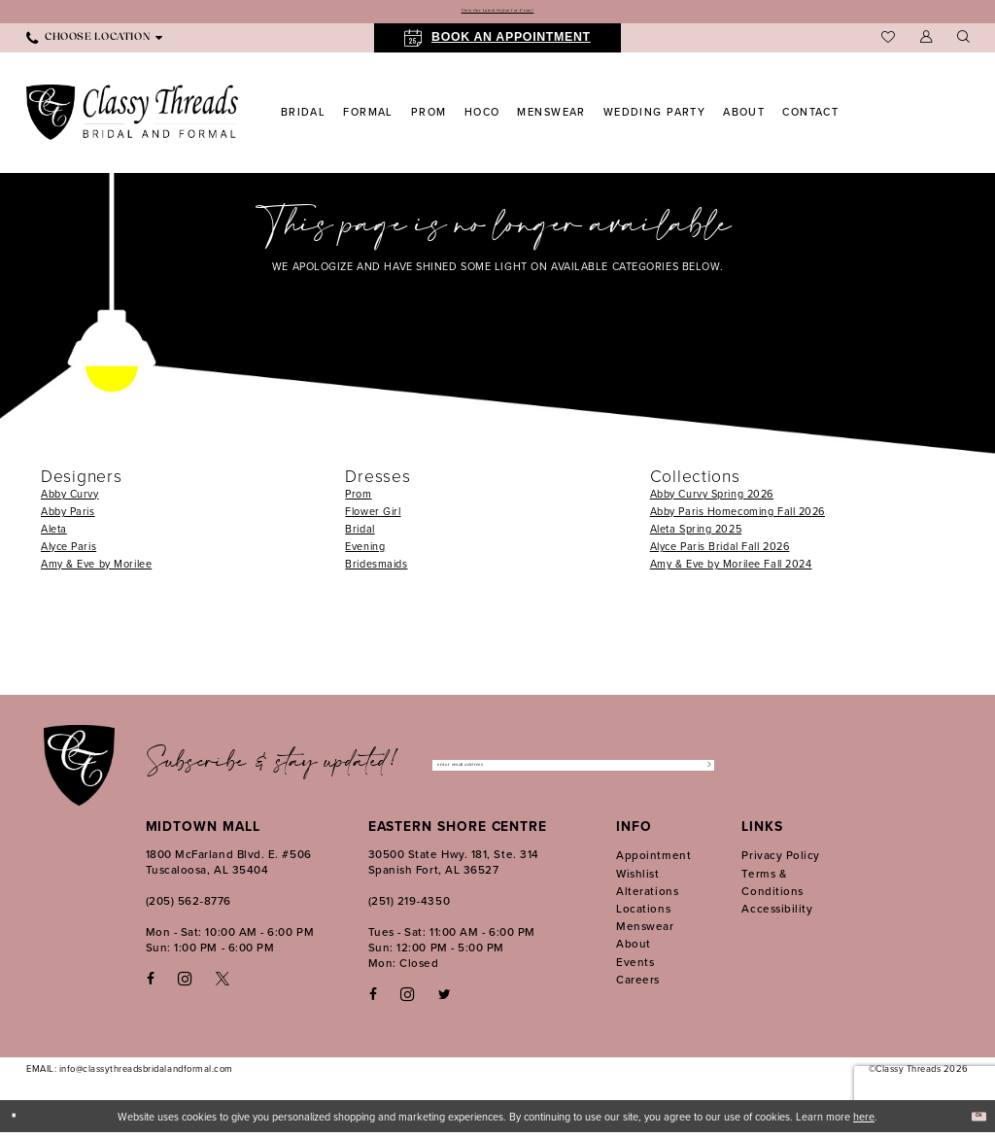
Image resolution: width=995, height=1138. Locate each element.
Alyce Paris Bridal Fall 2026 (720, 552)
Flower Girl (372, 517)
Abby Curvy (70, 499)
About (633, 950)
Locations (643, 914)
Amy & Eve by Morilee (96, 569)
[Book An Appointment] (497, 43)
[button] (926, 44)
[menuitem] (94, 44)
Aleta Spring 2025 (696, 534)
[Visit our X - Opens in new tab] (222, 985)
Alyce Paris (68, 552)
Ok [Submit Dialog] (971, 1121)
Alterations (647, 896)
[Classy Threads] (132, 118)
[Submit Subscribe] (700, 770)
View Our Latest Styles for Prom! (497, 14)
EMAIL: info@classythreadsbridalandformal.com (129, 1075)
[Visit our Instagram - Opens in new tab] (184, 984)
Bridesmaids (376, 569)
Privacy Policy (780, 861)
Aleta (54, 534)
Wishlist (637, 879)
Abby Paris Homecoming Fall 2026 (737, 517)
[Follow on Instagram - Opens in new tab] (407, 1000)
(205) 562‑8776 (188, 907)
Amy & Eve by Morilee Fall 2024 (731, 569)
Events (635, 967)
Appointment (653, 861)
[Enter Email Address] (572, 770)
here (864, 1122)
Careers (638, 985)
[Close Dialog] (21, 1122)
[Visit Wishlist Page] (888, 44)
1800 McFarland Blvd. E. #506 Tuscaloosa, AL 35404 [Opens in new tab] (229, 868)
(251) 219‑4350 (409, 907)
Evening (365, 552)
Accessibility (776, 914)
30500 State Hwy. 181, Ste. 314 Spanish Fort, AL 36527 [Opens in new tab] (453, 868)
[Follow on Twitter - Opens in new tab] (444, 1000)
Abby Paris (68, 517)
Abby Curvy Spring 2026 (711, 499)
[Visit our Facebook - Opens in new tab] (150, 985)
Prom (358, 499)
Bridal (359, 534)
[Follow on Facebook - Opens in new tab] (373, 1000)
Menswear (644, 931)
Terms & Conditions (772, 888)
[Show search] (962, 44)
